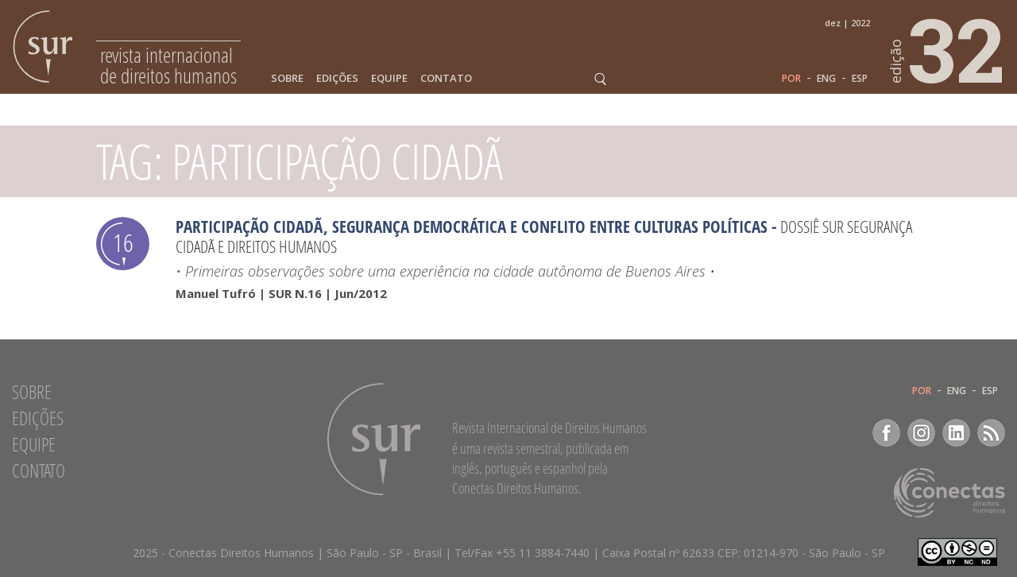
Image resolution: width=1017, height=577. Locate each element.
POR (791, 78)
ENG (826, 78)
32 (948, 48)
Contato (446, 78)
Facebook (886, 433)
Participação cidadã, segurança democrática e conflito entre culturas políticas (472, 226)
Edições (337, 78)
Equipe (389, 78)
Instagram (921, 433)
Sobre (287, 78)
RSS (991, 433)
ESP (860, 78)
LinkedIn (956, 433)
